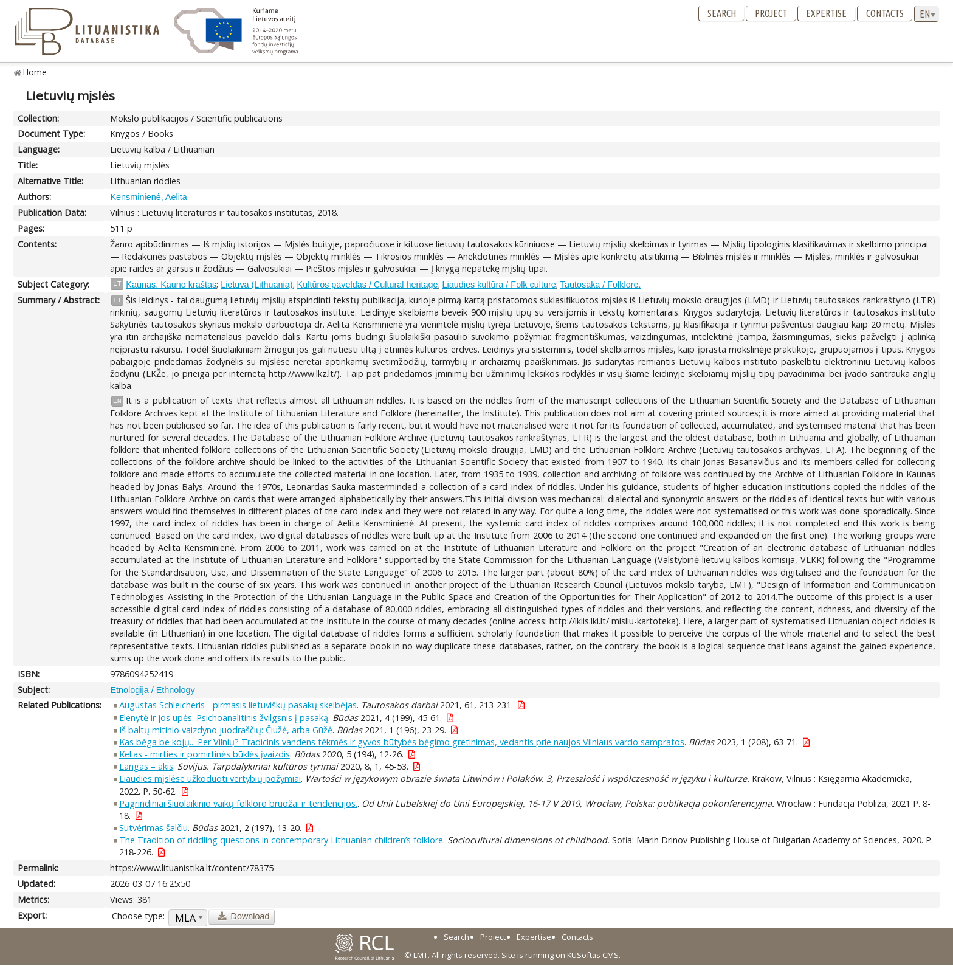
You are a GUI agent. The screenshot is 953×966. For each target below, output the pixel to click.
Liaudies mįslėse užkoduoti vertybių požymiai (210, 778)
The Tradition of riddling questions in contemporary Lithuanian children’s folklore (281, 840)
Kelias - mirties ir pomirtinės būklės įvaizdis (204, 754)
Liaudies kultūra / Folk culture (499, 284)
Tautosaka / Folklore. (600, 284)
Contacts (885, 13)
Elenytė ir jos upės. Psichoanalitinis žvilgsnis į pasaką (223, 717)
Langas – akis (146, 766)
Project (771, 13)
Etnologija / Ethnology (152, 690)
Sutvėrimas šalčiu (153, 827)
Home (35, 72)
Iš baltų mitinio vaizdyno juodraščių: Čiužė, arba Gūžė (225, 730)
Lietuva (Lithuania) (256, 284)
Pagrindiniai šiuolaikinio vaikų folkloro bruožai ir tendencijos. (238, 803)
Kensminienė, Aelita (148, 197)
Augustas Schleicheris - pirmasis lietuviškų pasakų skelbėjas (238, 705)
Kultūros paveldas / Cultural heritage (367, 284)
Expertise (826, 13)
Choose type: (138, 916)
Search (721, 13)
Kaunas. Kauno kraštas (171, 284)
